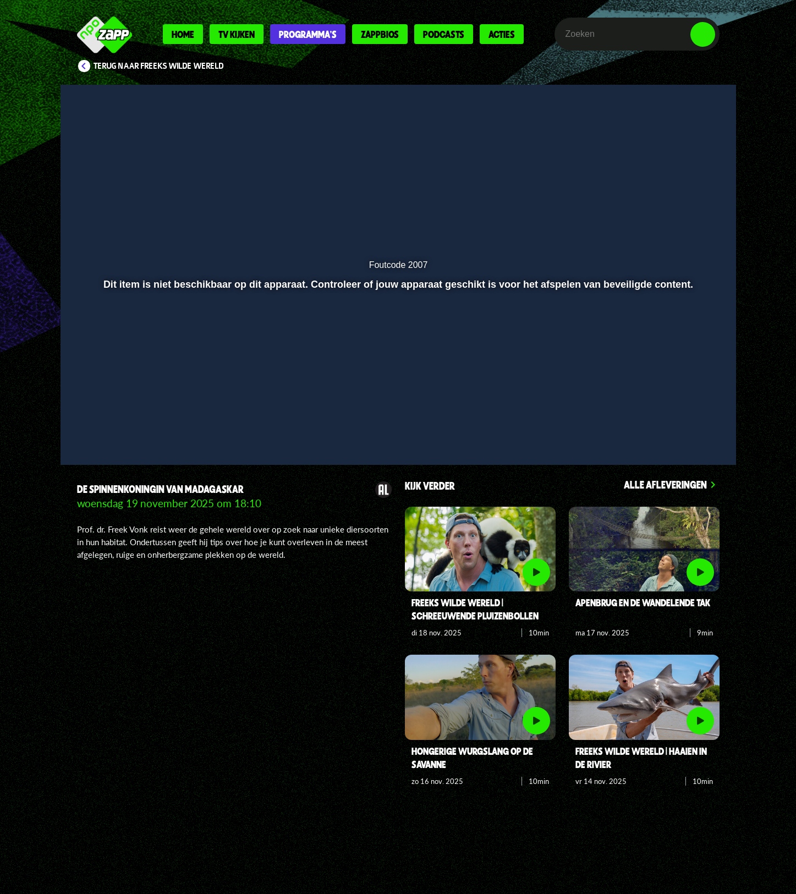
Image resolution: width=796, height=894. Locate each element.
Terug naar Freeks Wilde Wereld (159, 66)
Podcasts (443, 34)
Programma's (308, 34)
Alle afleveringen (665, 484)
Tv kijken (236, 34)
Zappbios (380, 34)
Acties (501, 34)
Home (183, 34)
